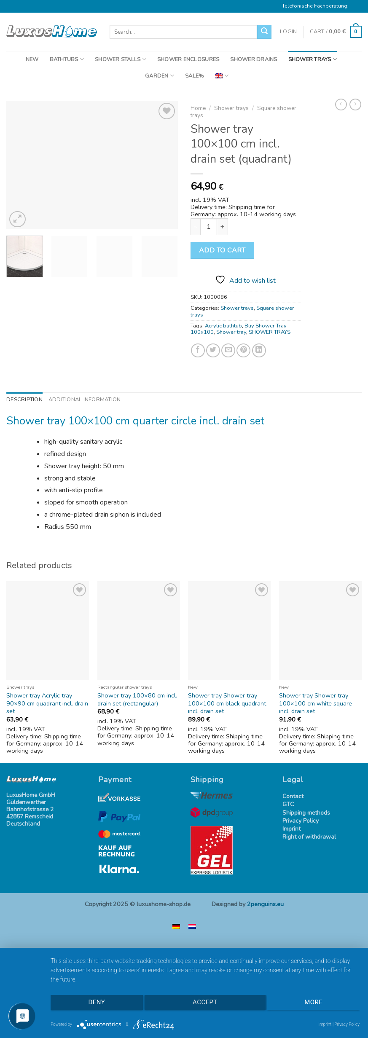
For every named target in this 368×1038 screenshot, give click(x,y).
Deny (96, 1002)
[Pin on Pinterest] (243, 350)
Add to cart (222, 250)
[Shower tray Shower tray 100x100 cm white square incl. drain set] (320, 630)
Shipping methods (306, 813)
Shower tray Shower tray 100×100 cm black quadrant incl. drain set (227, 703)
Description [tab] (24, 399)
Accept (205, 1002)
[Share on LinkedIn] (259, 350)
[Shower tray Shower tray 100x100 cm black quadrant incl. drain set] (229, 630)
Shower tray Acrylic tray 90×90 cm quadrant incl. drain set (47, 703)
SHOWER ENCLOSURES (188, 59)
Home (198, 108)
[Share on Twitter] (213, 350)
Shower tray (231, 332)
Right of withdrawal (309, 837)
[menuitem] (221, 75)
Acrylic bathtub (223, 326)
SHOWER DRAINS (253, 59)
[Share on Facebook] (198, 350)
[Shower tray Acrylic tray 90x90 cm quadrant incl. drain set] (47, 630)
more (314, 1002)
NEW (32, 59)
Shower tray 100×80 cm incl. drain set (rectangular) (137, 699)
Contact (293, 796)
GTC (288, 804)
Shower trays (231, 108)
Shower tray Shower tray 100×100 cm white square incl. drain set (315, 703)
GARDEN (159, 76)
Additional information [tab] (84, 399)
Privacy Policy (300, 821)
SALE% (194, 76)
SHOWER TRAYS (312, 59)
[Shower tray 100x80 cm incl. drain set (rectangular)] (138, 630)
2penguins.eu (265, 904)
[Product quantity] (208, 226)
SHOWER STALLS (120, 59)
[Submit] (264, 32)
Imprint (291, 829)
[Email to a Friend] (228, 350)
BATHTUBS (67, 59)
